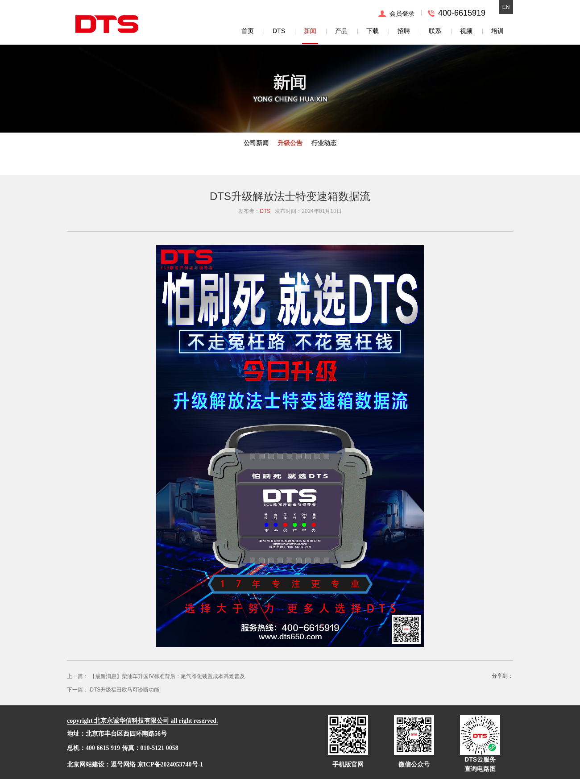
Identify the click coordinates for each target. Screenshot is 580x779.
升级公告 (290, 142)
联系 (435, 30)
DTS (279, 30)
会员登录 (401, 13)
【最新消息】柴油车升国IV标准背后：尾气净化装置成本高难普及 (167, 676)
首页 (247, 30)
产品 (341, 30)
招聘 (404, 30)
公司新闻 (256, 142)
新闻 (310, 30)
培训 (497, 30)
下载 (372, 30)
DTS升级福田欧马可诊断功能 (124, 690)
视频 (466, 30)
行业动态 (323, 142)
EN (506, 7)
